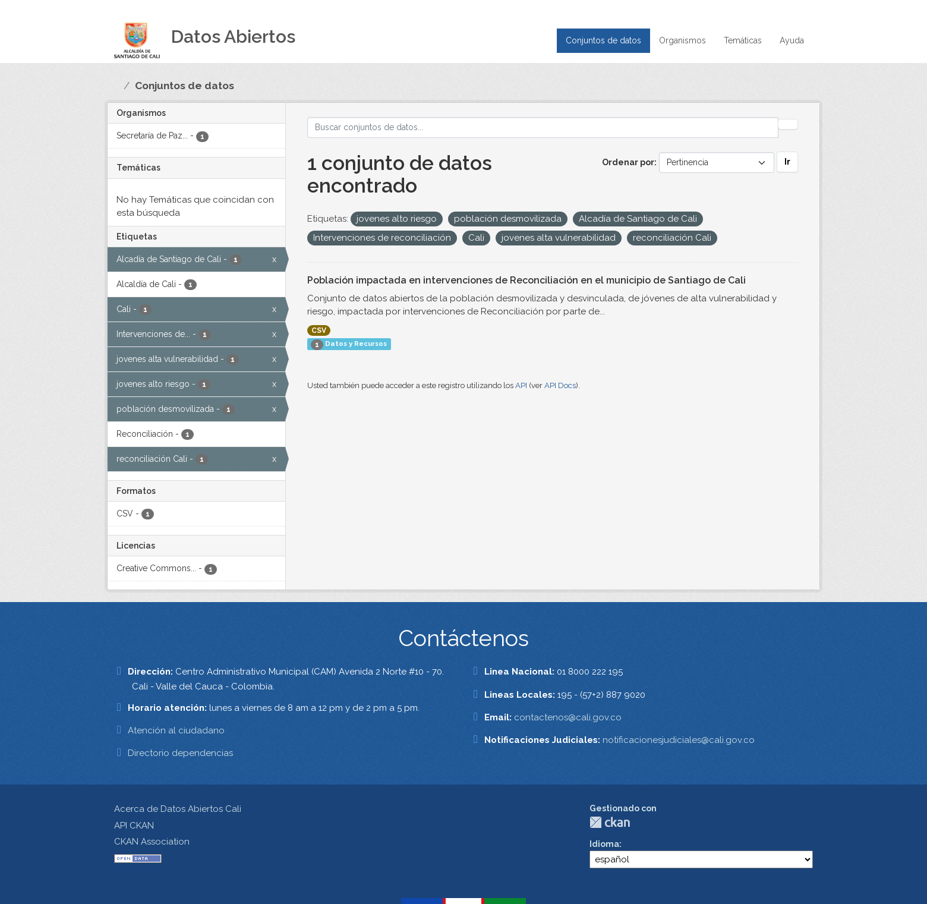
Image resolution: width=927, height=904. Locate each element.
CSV (318, 330)
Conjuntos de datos (603, 40)
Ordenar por (628, 162)
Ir (787, 161)
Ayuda (792, 40)
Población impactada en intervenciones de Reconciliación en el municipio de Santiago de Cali (526, 280)
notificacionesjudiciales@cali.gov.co (679, 740)
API (521, 385)
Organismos (682, 40)
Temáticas (743, 40)
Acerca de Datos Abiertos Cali (177, 809)
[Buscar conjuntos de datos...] (543, 127)
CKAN (609, 822)
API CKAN (134, 825)
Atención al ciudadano (176, 730)
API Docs (560, 385)
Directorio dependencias (180, 753)
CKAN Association (152, 841)
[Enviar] (788, 124)
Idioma (604, 844)
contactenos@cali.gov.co (568, 717)
